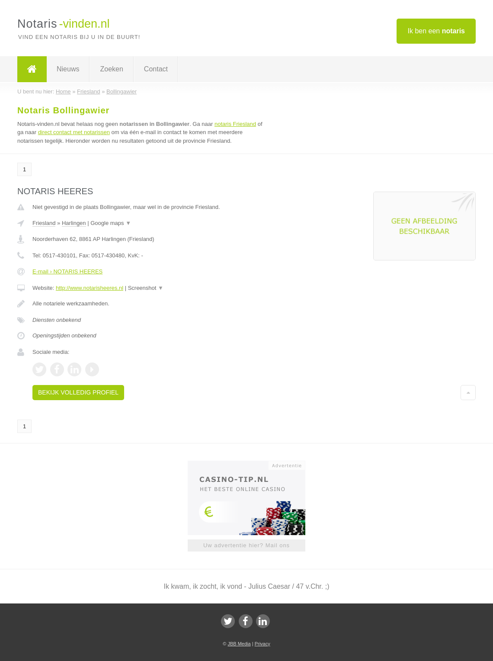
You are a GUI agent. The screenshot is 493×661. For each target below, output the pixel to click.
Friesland (43, 223)
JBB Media (238, 643)
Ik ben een (436, 31)
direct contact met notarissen (74, 132)
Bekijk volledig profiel (78, 392)
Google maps (110, 223)
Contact (156, 69)
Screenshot (145, 288)
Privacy (262, 643)
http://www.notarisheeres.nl (89, 288)
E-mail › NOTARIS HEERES (67, 271)
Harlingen (74, 223)
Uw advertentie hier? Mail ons (246, 545)
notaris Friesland (235, 124)
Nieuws (68, 69)
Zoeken (111, 69)
